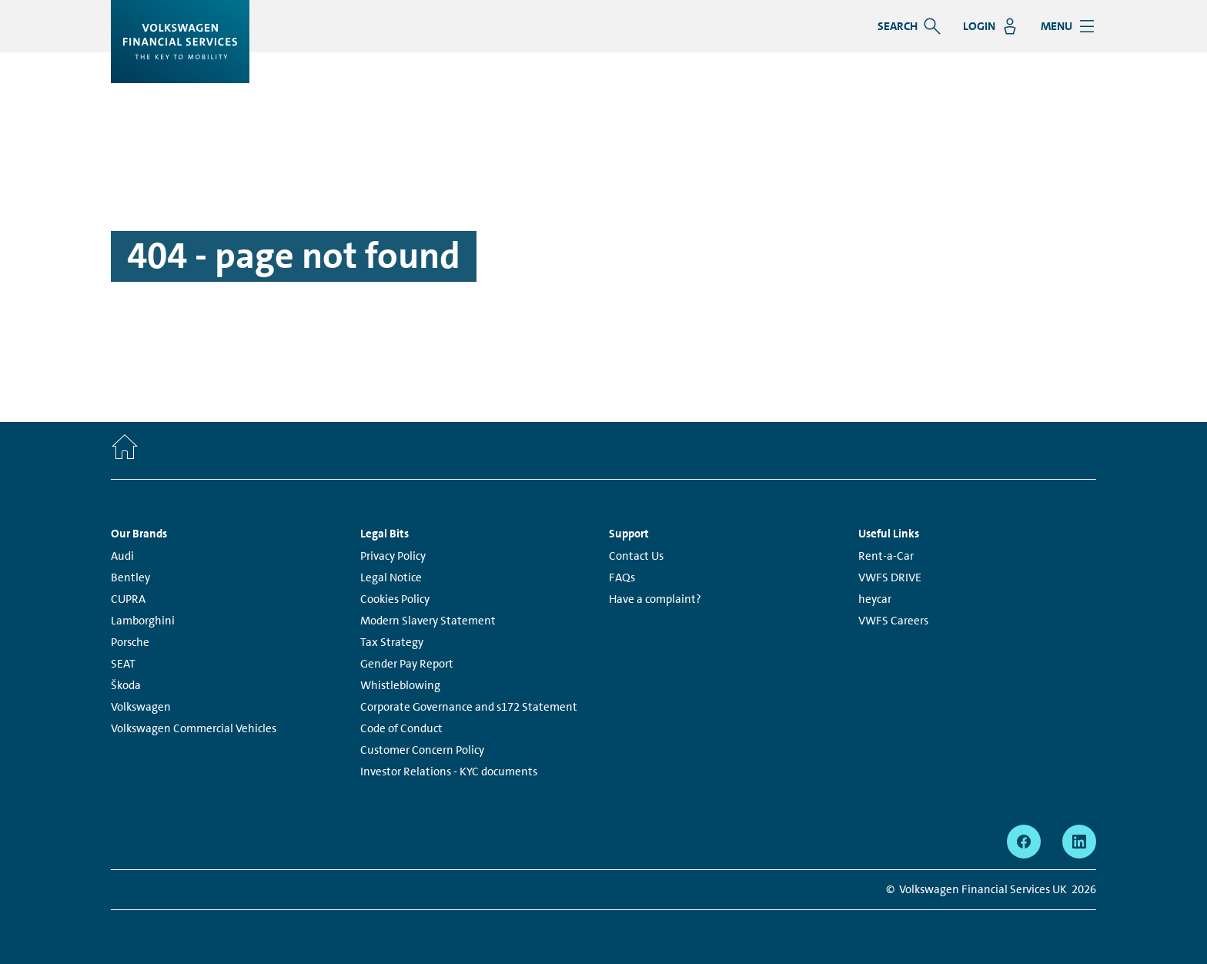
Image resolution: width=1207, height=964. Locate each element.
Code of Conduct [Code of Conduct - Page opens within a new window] (401, 728)
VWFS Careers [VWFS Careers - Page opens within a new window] (893, 620)
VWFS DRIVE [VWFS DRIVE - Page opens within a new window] (889, 577)
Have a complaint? (655, 599)
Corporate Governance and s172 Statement (468, 707)
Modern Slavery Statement (428, 620)
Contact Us (636, 556)
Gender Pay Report (406, 663)
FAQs (622, 577)
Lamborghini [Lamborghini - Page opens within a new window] (143, 620)
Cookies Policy (395, 599)
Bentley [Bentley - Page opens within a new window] (130, 577)
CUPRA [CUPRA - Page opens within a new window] (128, 599)
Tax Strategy (391, 642)
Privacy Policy (393, 556)
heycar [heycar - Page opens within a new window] (874, 599)
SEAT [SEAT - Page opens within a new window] (123, 663)
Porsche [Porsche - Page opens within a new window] (130, 642)
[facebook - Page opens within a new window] (1024, 842)
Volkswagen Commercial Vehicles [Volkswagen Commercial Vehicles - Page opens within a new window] (193, 728)
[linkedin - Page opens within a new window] (1079, 842)
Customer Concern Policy (422, 750)
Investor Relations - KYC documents (448, 771)
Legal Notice (391, 577)
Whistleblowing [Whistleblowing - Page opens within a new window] (400, 685)
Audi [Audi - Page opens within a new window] (122, 556)
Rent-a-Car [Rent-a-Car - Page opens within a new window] (886, 556)
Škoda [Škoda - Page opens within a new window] (126, 685)
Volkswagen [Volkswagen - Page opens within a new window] (141, 707)
